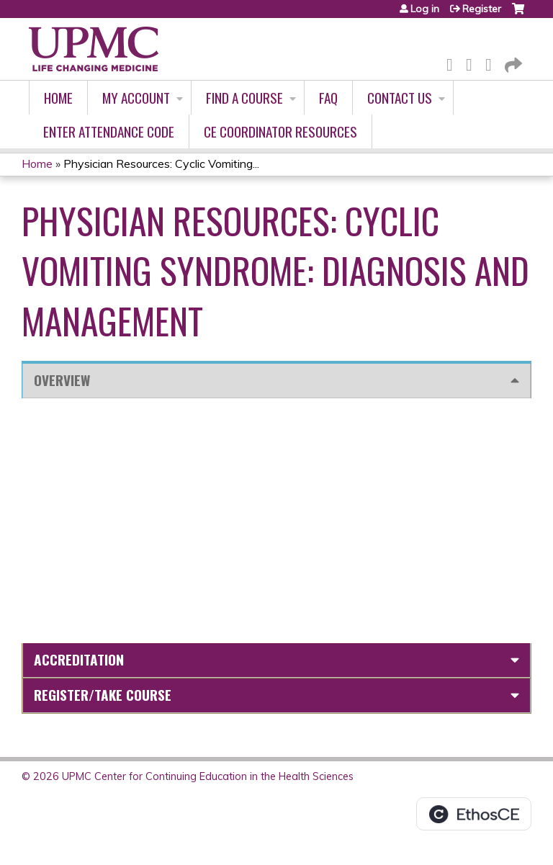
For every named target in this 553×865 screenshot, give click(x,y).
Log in (424, 9)
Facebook (453, 62)
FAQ (328, 97)
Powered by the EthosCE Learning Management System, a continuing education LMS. (473, 813)
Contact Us (399, 97)
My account (136, 97)
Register (481, 9)
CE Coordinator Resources (280, 131)
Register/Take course (102, 694)
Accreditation (79, 659)
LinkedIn (492, 62)
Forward (512, 62)
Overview (62, 379)
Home (58, 97)
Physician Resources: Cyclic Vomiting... (161, 163)
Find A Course (244, 97)
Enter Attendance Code (108, 131)
